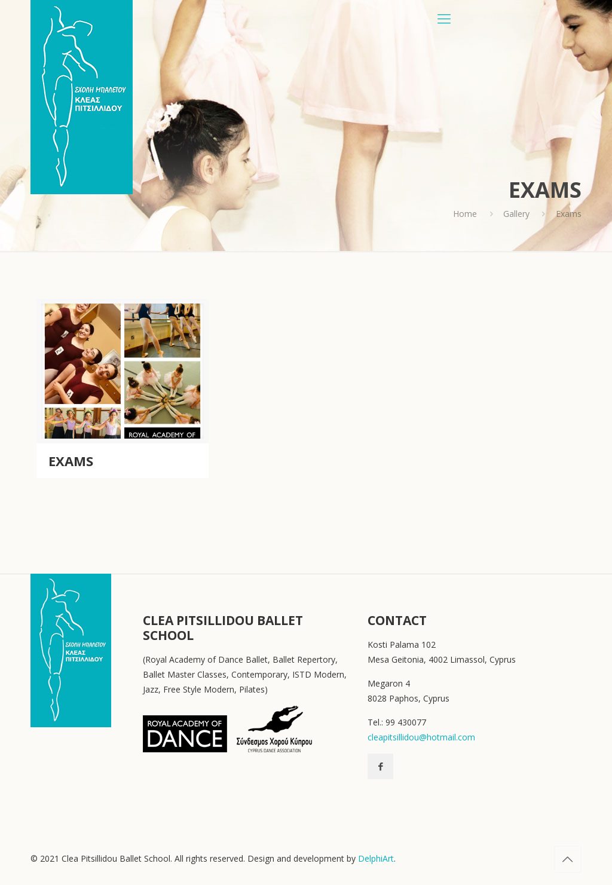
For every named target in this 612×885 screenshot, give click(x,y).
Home (465, 213)
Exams (70, 461)
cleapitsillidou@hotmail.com (421, 737)
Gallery (516, 213)
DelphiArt (376, 858)
